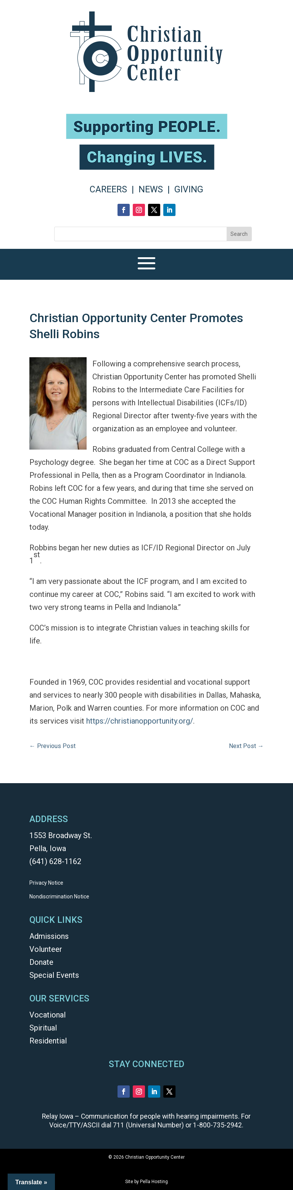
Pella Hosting (154, 1181)
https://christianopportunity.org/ (139, 721)
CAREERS (108, 189)
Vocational (47, 1014)
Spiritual (43, 1027)
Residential (48, 1040)
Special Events (54, 975)
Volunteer (45, 949)
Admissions (49, 936)
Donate (41, 962)
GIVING (188, 189)
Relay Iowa (57, 1116)
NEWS (150, 189)
